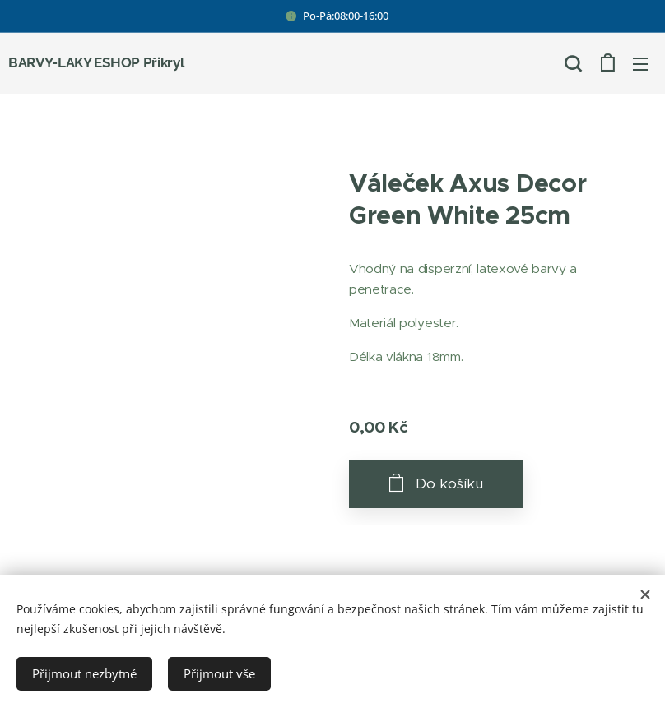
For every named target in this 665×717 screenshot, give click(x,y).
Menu (640, 64)
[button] (573, 63)
